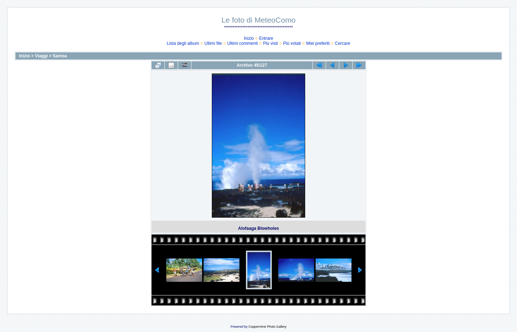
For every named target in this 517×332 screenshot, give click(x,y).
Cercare (342, 43)
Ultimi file (213, 43)
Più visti (270, 43)
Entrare (266, 38)
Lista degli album (183, 43)
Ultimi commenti (242, 43)
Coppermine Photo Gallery (267, 326)
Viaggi (41, 55)
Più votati (292, 43)
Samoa (60, 55)
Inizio (249, 38)
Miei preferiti (318, 43)
